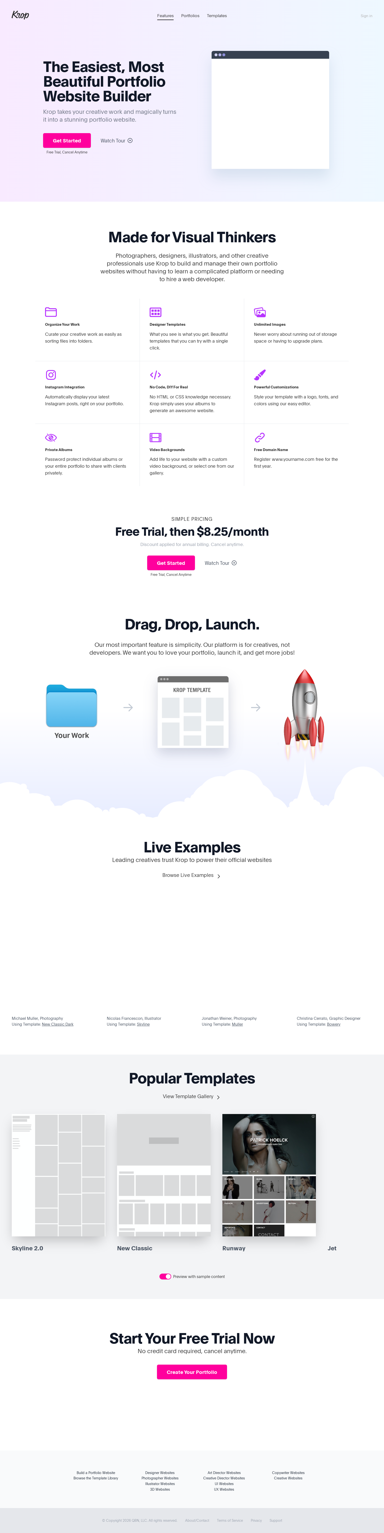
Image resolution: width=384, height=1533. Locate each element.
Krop (20, 14)
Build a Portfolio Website (96, 1472)
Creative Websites (288, 1478)
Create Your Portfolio (192, 1372)
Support (276, 1520)
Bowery (333, 1024)
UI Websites (224, 1483)
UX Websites (224, 1489)
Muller (237, 1024)
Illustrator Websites (160, 1483)
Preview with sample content (199, 1276)
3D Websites (160, 1489)
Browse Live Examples (192, 875)
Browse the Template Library (95, 1478)
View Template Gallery (192, 1096)
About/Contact (197, 1520)
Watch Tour (117, 140)
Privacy (256, 1520)
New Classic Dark (57, 1024)
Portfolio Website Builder (104, 88)
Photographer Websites (160, 1478)
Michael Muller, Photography (37, 1018)
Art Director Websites (224, 1472)
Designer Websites (160, 1472)
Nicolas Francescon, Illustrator (134, 1018)
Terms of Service (230, 1520)
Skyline (143, 1024)
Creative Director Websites (224, 1478)
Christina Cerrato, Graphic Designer (328, 1018)
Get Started (67, 140)
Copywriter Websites (288, 1472)
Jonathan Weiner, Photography (229, 1018)
